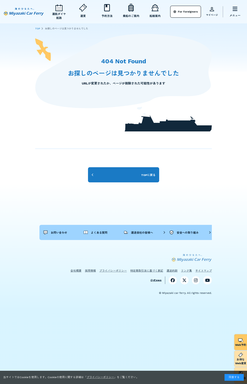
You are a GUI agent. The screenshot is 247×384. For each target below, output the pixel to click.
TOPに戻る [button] (148, 175)
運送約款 (172, 288)
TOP (37, 28)
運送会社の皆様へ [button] (171, 232)
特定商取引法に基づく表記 (146, 288)
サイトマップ (203, 288)
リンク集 (186, 288)
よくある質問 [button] (114, 232)
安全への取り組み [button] (116, 250)
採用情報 (90, 288)
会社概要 (75, 288)
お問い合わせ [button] (59, 232)
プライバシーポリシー (100, 377)
